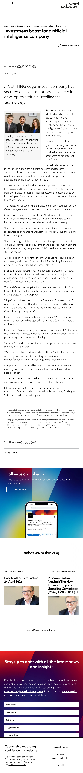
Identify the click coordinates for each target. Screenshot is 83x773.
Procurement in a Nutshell (66, 572)
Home (6, 26)
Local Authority (18, 572)
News (28, 26)
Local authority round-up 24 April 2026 (21, 580)
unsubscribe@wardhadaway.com (23, 691)
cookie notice (17, 695)
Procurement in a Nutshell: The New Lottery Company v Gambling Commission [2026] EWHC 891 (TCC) (65, 585)
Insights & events (17, 26)
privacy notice (69, 691)
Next (76, 631)
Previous (7, 631)
